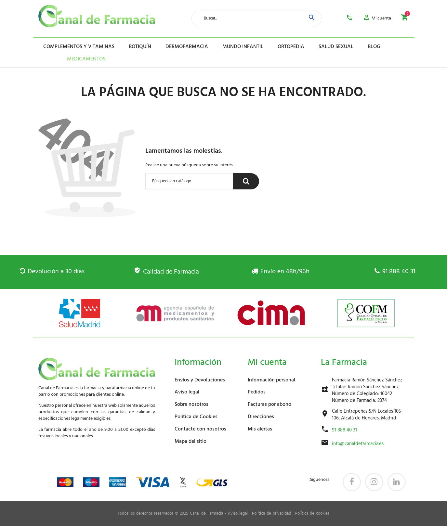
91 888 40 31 (395, 271)
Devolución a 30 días (52, 271)
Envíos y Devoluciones (200, 380)
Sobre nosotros (191, 404)
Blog (374, 47)
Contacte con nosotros (200, 429)
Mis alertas (260, 429)
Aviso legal (187, 392)
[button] (377, 18)
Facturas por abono (269, 404)
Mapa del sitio (190, 441)
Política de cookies (312, 513)
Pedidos (257, 392)
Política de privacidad (271, 513)
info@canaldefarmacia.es (358, 444)
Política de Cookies (196, 417)
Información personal (271, 380)
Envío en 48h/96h (280, 271)
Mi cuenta (267, 362)
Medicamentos (76, 59)
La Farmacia (344, 362)
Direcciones (261, 417)
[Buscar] (189, 181)
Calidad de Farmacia (166, 272)
